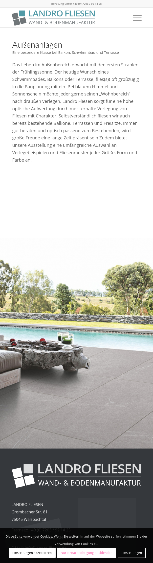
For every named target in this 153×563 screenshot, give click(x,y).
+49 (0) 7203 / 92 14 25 (87, 3)
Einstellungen (132, 553)
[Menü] (135, 17)
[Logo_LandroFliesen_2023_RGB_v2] (63, 17)
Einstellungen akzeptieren (32, 553)
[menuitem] (135, 17)
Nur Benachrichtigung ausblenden (87, 553)
